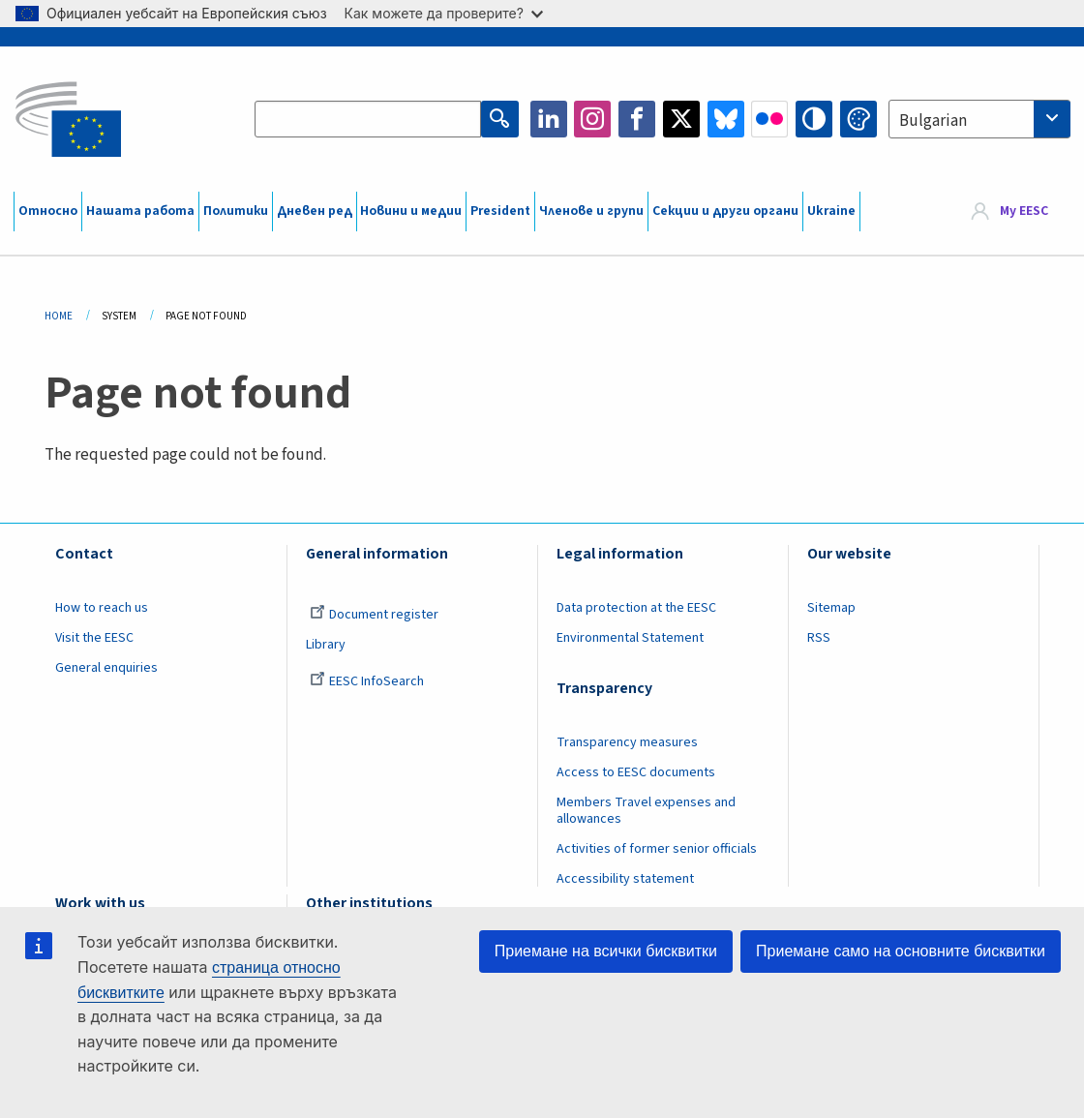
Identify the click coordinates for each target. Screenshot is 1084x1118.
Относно (47, 211)
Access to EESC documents (636, 772)
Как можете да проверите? (444, 13)
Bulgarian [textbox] (933, 121)
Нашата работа (140, 211)
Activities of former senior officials (657, 849)
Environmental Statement (630, 638)
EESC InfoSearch (367, 681)
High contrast (814, 119)
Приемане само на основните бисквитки (900, 951)
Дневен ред (314, 211)
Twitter (681, 119)
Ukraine (831, 211)
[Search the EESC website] (368, 119)
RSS (818, 638)
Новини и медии (411, 211)
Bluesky (726, 119)
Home (59, 316)
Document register (374, 614)
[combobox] (979, 119)
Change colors (858, 119)
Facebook (636, 119)
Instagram (592, 119)
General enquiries (106, 668)
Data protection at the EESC (636, 608)
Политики (235, 211)
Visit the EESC (94, 638)
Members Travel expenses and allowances (646, 811)
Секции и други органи (725, 211)
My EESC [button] (1024, 211)
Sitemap (831, 608)
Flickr (769, 119)
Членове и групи (591, 211)
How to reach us (101, 608)
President (500, 211)
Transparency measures (627, 742)
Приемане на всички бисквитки (606, 951)
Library (326, 644)
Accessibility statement (625, 879)
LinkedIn (548, 119)
